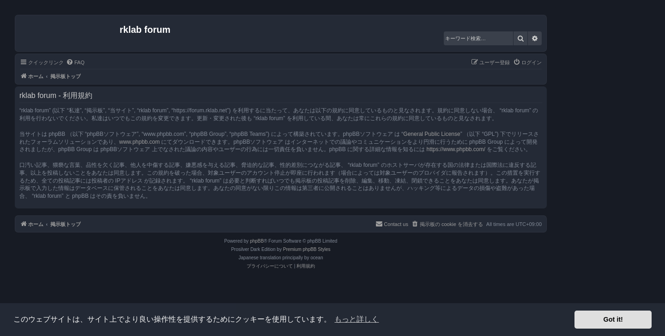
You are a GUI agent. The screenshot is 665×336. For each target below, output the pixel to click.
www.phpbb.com (139, 142)
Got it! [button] (613, 319)
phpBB (257, 241)
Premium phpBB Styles (307, 249)
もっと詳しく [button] (356, 319)
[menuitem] (75, 62)
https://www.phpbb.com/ (455, 149)
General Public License (431, 134)
